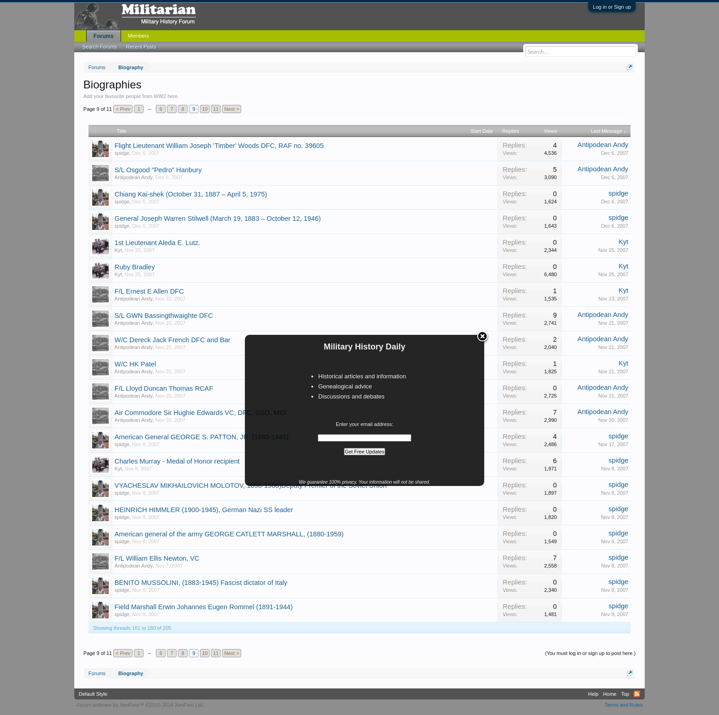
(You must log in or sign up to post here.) (590, 653)
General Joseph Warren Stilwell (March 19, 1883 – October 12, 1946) (218, 218)
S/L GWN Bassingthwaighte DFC (164, 315)
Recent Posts (141, 46)
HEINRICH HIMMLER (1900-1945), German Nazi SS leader (204, 509)
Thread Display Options (359, 642)
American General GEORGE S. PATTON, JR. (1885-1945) (202, 437)
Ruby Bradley (135, 267)
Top (625, 694)
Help (593, 694)
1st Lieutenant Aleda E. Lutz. (157, 242)
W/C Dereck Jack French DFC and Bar (172, 340)
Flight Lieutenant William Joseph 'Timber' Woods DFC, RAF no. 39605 (219, 145)
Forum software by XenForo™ (140, 705)
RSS (637, 694)
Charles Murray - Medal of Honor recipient (177, 461)
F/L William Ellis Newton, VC (157, 558)
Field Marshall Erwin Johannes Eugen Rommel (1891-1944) (204, 607)
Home (609, 694)
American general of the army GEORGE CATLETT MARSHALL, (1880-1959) (229, 534)
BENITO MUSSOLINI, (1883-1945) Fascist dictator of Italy (201, 582)
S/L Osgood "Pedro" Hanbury (158, 170)
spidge (122, 153)
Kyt (118, 250)
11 (216, 109)
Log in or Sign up (612, 7)
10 (205, 109)
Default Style (93, 694)
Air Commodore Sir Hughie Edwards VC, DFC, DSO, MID (200, 412)
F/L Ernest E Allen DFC (149, 291)
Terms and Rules (624, 705)
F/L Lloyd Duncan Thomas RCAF (164, 388)
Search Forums (100, 46)
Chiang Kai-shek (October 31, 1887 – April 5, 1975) (191, 194)
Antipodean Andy (602, 144)
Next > (231, 109)
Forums (104, 36)
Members (138, 35)
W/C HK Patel (135, 364)
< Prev (123, 109)
